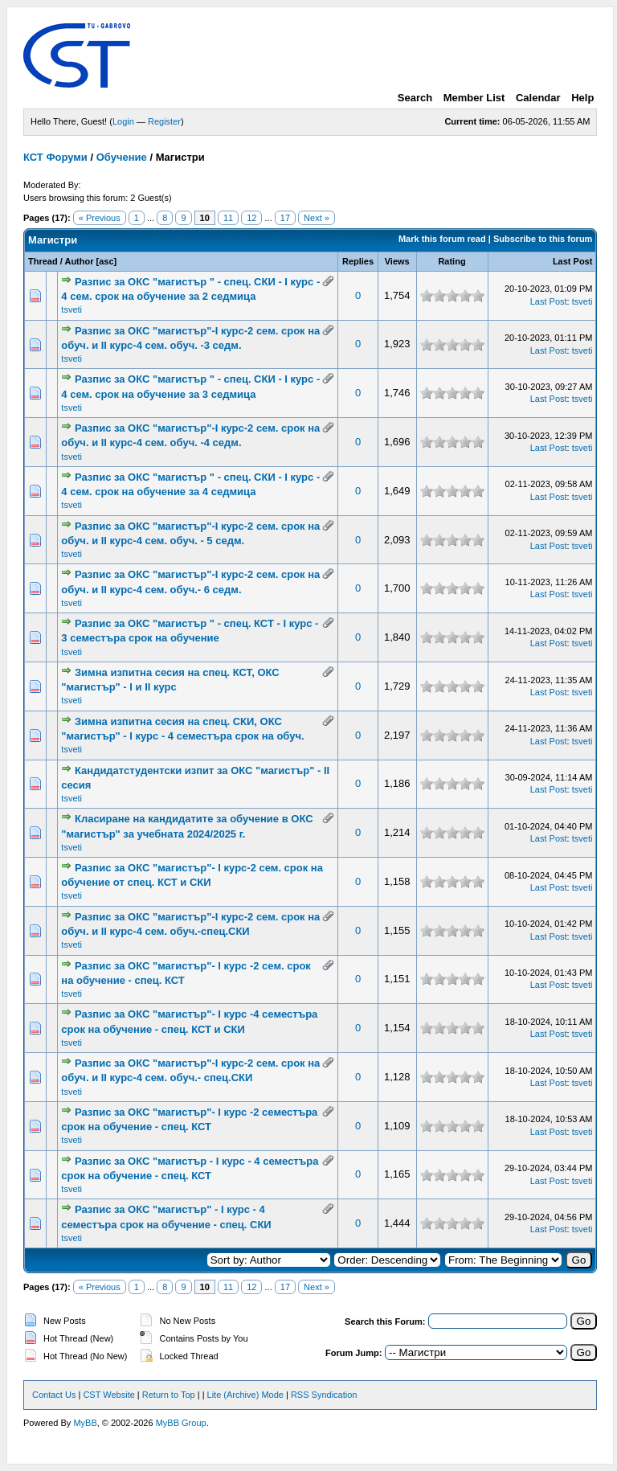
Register (164, 121)
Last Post (573, 261)
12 (251, 218)
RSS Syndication (324, 1394)
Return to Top (168, 1394)
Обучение (121, 157)
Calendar (538, 98)
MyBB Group (181, 1423)
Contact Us (54, 1394)
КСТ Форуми (55, 157)
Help (582, 98)
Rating (451, 261)
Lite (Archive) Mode (245, 1394)
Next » (316, 218)
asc (106, 261)
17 (285, 218)
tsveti (71, 309)
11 (228, 218)
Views (397, 261)
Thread (43, 261)
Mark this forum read (442, 239)
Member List (474, 98)
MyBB (84, 1423)
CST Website (108, 1394)
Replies (358, 261)
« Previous (100, 218)
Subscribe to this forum (542, 239)
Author (78, 261)
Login (123, 121)
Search (415, 98)
